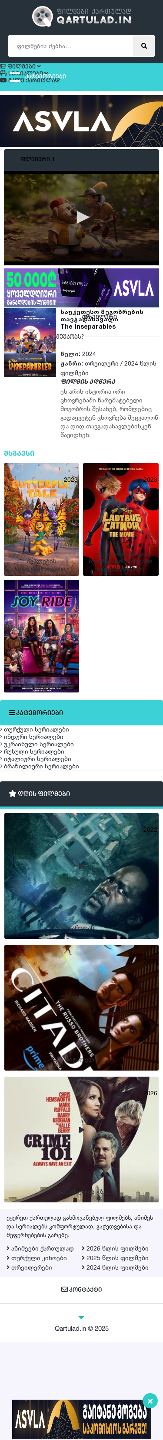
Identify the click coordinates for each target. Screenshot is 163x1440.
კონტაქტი (81, 1387)
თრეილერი (102, 378)
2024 (89, 368)
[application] (81, 232)
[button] (81, 231)
